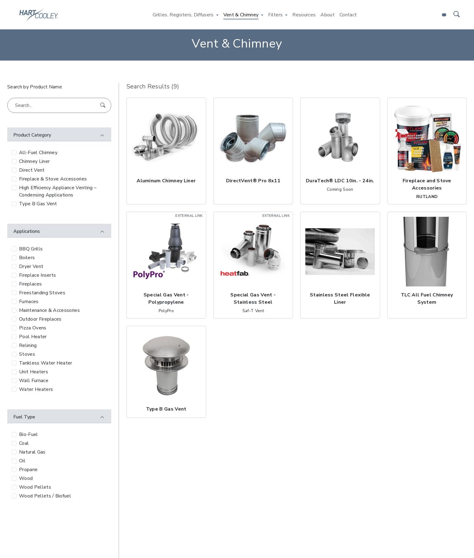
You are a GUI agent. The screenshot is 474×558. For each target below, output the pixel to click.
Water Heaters (36, 389)
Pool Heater (33, 336)
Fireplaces (30, 284)
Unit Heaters (33, 371)
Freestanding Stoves (42, 292)
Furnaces (29, 301)
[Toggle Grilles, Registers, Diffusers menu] (217, 15)
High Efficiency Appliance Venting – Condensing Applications (57, 191)
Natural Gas (32, 452)
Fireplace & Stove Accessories (53, 179)
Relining (28, 345)
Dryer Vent (31, 266)
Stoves (27, 354)
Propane (28, 469)
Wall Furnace (33, 380)
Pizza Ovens (33, 328)
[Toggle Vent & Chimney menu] (262, 15)
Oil (22, 460)
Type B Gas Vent (38, 203)
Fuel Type (24, 417)
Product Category (32, 135)
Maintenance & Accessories (49, 310)
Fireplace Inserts (37, 275)
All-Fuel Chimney (38, 152)
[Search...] (59, 105)
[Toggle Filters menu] (286, 15)
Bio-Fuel (28, 434)
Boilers (27, 257)
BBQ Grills (31, 249)
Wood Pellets (35, 487)
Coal (24, 443)
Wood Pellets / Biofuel (45, 496)
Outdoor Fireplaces (40, 319)
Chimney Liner (34, 161)
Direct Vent (32, 170)
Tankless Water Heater (45, 363)
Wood (26, 478)
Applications (26, 231)
